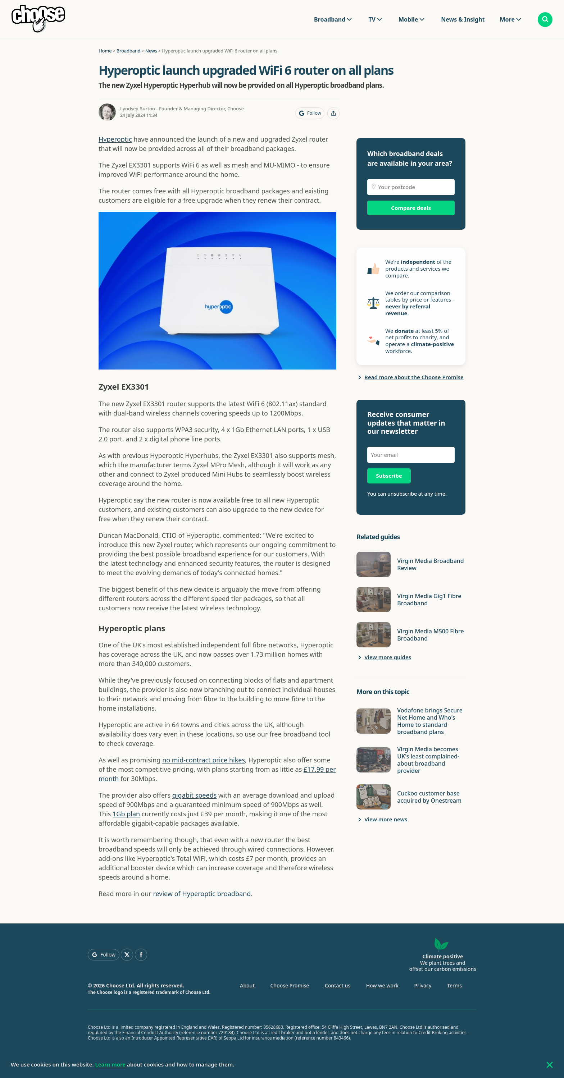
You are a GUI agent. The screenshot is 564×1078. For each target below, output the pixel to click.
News (151, 50)
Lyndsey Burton (137, 108)
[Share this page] (333, 113)
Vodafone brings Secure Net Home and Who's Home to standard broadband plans (430, 721)
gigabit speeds (194, 795)
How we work (382, 985)
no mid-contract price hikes (203, 760)
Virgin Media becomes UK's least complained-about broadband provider (428, 760)
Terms (454, 985)
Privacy (423, 985)
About (247, 985)
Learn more (110, 1064)
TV (372, 19)
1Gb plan (126, 813)
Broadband (329, 19)
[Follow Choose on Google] (309, 113)
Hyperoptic (115, 139)
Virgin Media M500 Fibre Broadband (430, 634)
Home (105, 50)
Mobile (408, 19)
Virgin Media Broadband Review (430, 564)
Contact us (337, 985)
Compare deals (411, 207)
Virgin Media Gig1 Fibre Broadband (429, 599)
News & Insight (463, 19)
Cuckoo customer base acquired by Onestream (429, 796)
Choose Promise (289, 985)
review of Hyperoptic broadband (202, 893)
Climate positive (442, 956)
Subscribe (389, 475)
